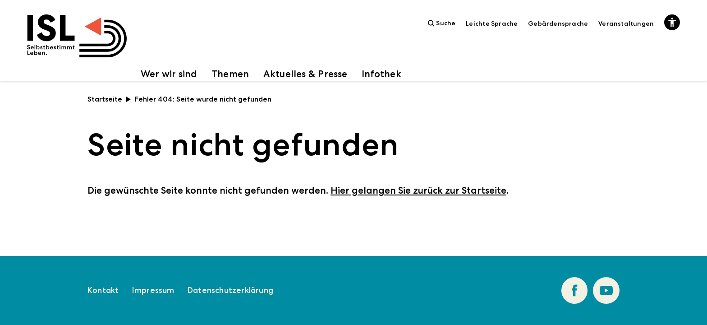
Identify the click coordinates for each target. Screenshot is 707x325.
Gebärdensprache (558, 23)
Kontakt (103, 290)
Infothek (381, 73)
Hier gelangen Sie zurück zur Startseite (418, 190)
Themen (230, 73)
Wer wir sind (169, 73)
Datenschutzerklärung (230, 290)
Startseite (109, 99)
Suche (441, 23)
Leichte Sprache (492, 23)
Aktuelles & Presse (305, 73)
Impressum (153, 290)
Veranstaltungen (626, 23)
